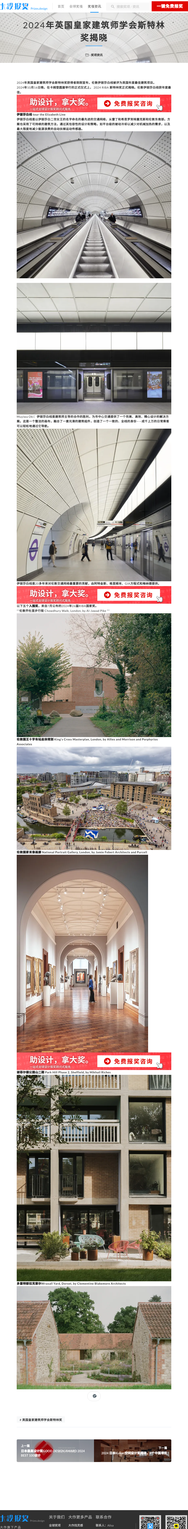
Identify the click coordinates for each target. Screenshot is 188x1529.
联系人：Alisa (105, 1525)
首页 (61, 6)
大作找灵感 (75, 1525)
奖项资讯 (94, 6)
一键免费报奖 (170, 6)
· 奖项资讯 (96, 55)
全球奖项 (76, 6)
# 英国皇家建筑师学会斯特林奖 (41, 1420)
